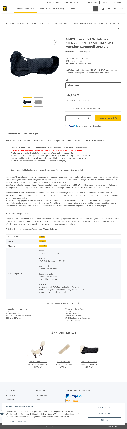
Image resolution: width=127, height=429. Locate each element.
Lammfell (43, 246)
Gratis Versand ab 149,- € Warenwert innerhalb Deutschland (72, 2)
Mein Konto (118, 2)
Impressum (10, 421)
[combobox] (93, 85)
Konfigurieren (104, 414)
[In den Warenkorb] (8, 36)
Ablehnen (104, 420)
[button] (103, 8)
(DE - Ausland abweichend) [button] (92, 108)
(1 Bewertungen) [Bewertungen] (77, 51)
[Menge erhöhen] (88, 118)
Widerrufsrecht (12, 395)
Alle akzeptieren (104, 407)
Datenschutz (22, 421)
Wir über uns (41, 395)
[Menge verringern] (68, 118)
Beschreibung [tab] (13, 134)
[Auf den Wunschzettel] (56, 42)
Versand (85, 100)
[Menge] (78, 118)
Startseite (106, 2)
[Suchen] (80, 8)
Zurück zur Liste (13, 23)
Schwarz (42, 241)
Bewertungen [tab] (31, 134)
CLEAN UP (44, 221)
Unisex (42, 237)
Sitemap (39, 399)
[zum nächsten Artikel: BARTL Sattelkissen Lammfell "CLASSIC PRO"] (118, 28)
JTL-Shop (114, 426)
